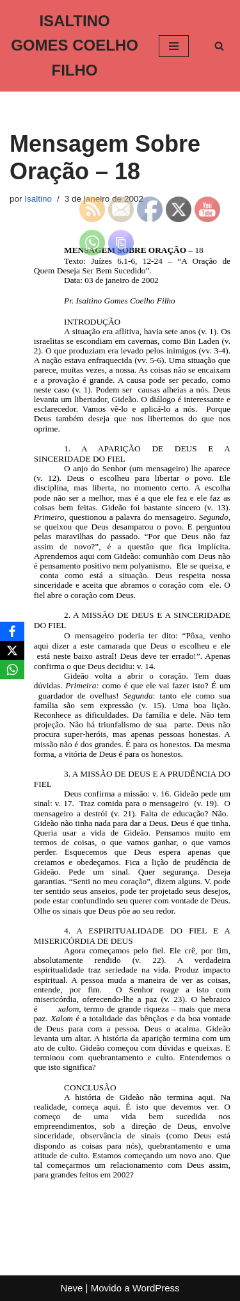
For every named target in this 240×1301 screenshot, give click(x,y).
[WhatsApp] (12, 669)
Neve (71, 1287)
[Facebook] (12, 631)
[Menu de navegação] (174, 46)
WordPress (156, 1287)
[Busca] (219, 46)
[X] (12, 650)
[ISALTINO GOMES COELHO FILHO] (75, 46)
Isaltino (38, 199)
